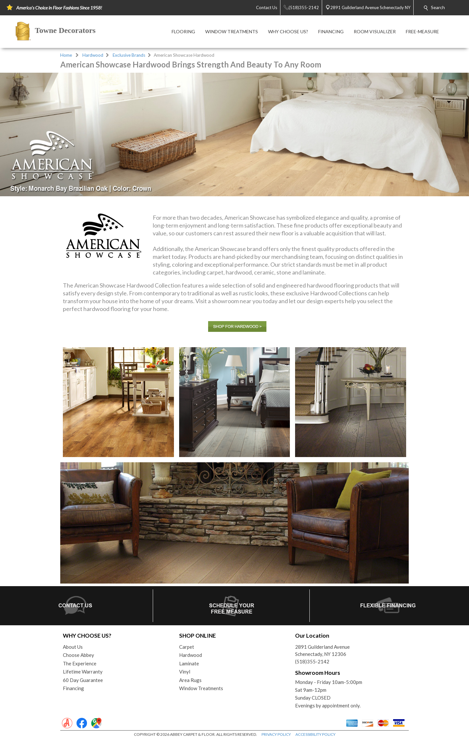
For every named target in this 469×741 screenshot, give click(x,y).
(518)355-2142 (312, 661)
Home (66, 55)
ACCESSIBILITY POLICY (315, 734)
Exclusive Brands (129, 55)
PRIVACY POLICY (276, 734)
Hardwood (92, 55)
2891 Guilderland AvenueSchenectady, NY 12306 (322, 650)
